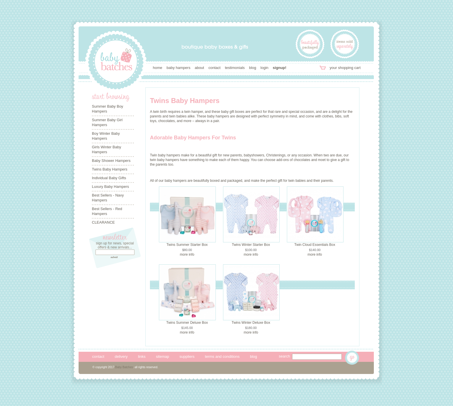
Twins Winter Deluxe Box (251, 323)
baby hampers (178, 68)
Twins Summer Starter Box (187, 245)
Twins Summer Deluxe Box (187, 323)
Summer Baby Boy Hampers (107, 108)
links (142, 356)
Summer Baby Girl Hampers (107, 122)
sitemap (162, 356)
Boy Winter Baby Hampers (106, 136)
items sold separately (344, 43)
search (284, 356)
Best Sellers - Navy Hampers (108, 197)
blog (252, 68)
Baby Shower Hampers (111, 160)
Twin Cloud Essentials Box (314, 245)
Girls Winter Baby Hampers (106, 149)
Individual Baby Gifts (109, 178)
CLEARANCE (103, 222)
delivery (121, 356)
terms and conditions (222, 356)
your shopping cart (345, 68)
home (157, 68)
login (264, 68)
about (199, 68)
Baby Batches (124, 367)
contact (214, 68)
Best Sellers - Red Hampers (107, 211)
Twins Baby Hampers (109, 169)
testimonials (235, 68)
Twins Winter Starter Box (251, 245)
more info (187, 254)
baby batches (116, 62)
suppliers (186, 356)
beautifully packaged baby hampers (310, 43)
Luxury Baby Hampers (110, 186)
